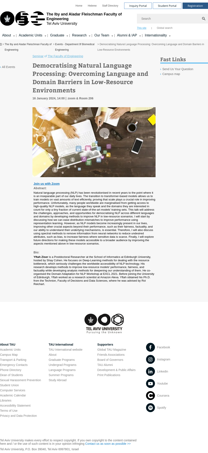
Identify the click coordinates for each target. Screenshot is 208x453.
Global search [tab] (165, 27)
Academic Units (10, 349)
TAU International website (65, 349)
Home (79, 5)
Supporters (105, 344)
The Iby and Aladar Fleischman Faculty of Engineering (28, 47)
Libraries (5, 400)
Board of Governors (110, 359)
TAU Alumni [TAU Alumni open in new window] (105, 365)
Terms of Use (8, 410)
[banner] (104, 19)
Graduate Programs (62, 359)
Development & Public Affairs (116, 370)
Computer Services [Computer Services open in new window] (12, 390)
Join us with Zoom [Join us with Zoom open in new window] (47, 183)
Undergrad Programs (62, 365)
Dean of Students (11, 375)
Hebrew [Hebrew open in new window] (92, 5)
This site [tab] (141, 27)
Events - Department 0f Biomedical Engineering (74, 47)
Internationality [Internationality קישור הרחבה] (156, 35)
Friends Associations (111, 354)
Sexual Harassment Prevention (20, 380)
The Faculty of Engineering (65, 56)
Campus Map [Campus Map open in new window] (9, 354)
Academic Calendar (13, 395)
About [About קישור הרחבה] (6, 35)
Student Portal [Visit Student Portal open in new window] (167, 6)
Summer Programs (61, 375)
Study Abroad (57, 380)
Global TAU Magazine (111, 349)
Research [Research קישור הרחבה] (79, 35)
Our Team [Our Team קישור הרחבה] (101, 35)
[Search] (172, 19)
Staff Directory (110, 5)
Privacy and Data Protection (18, 415)
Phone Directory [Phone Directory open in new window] (10, 370)
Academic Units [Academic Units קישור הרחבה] (30, 35)
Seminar (38, 56)
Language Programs (62, 370)
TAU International (61, 344)
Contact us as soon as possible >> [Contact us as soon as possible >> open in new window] (108, 443)
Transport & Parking (13, 359)
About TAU (7, 344)
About (52, 354)
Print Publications (108, 375)
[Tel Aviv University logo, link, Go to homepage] (66, 20)
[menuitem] (79, 6)
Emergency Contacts (14, 365)
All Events (8, 67)
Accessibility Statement (15, 405)
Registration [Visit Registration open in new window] (195, 6)
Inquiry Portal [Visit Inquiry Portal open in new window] (138, 6)
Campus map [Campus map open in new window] (171, 74)
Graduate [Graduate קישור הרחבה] (57, 35)
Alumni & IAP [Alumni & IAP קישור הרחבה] (127, 35)
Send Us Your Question (177, 69)
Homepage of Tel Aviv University (1, 44)
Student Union (9, 385)
